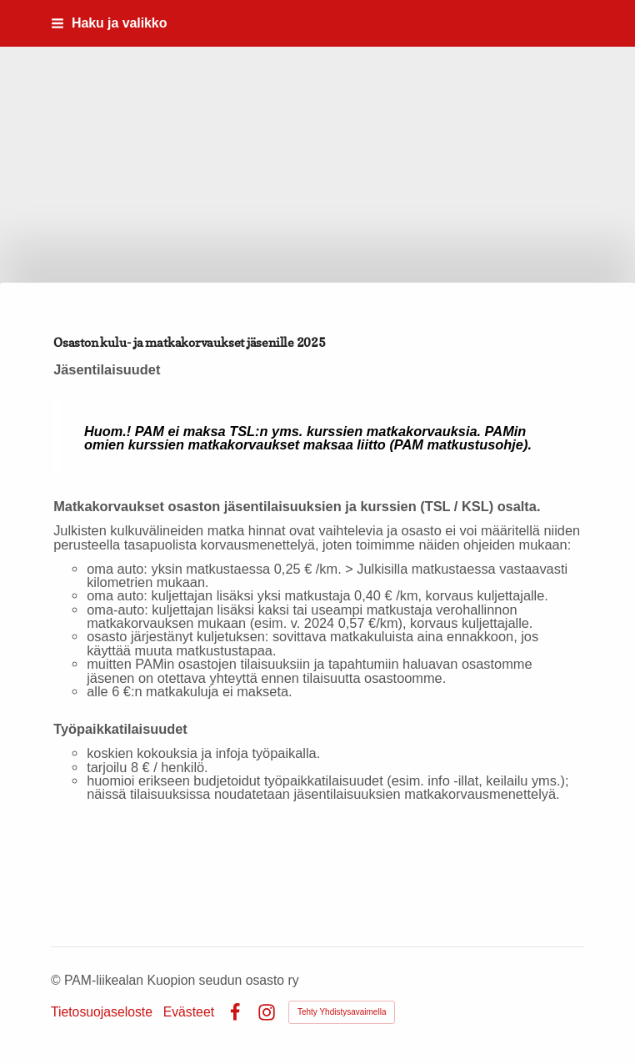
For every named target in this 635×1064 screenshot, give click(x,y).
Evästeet (188, 1012)
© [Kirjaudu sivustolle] (57, 980)
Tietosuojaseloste (101, 1012)
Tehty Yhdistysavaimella (342, 1011)
